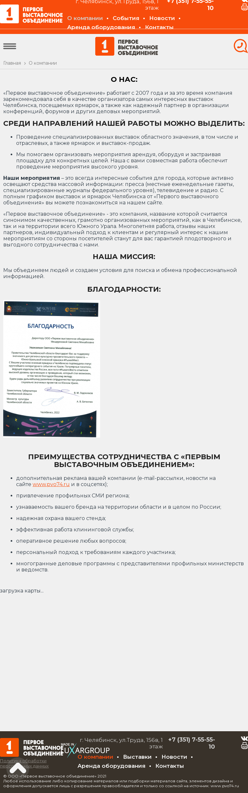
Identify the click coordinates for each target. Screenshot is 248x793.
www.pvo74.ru (51, 484)
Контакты (159, 27)
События (126, 18)
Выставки (137, 757)
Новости (162, 18)
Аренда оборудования (101, 27)
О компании (85, 18)
